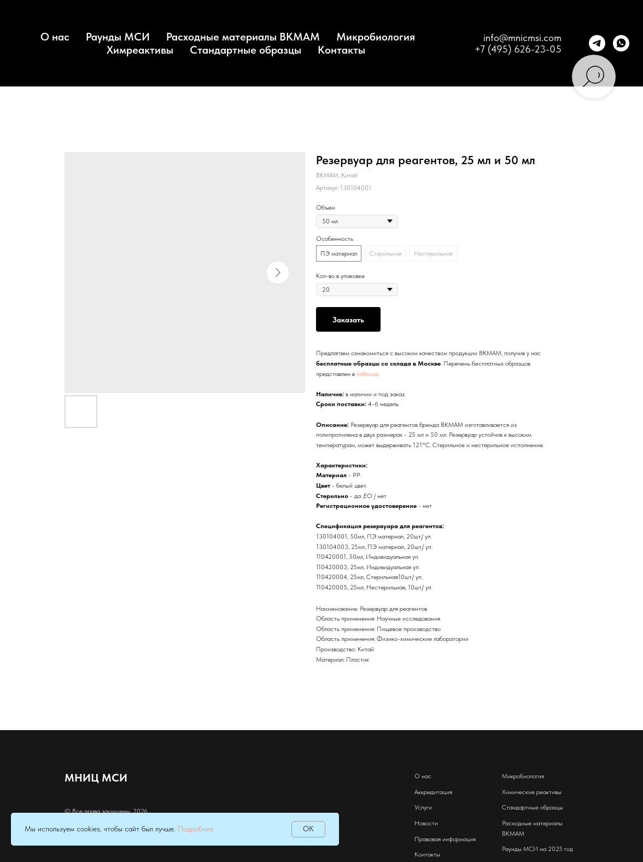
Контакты (341, 49)
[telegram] (597, 43)
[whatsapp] (621, 43)
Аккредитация (433, 792)
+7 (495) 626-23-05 (518, 49)
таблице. (367, 374)
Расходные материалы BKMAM (243, 36)
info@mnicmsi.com (522, 37)
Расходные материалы (532, 823)
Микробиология (375, 36)
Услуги (423, 807)
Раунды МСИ (118, 36)
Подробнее (196, 828)
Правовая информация (445, 839)
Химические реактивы (532, 792)
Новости (426, 823)
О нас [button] (54, 36)
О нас (422, 776)
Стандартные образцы (245, 49)
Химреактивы (140, 49)
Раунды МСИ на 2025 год (537, 849)
